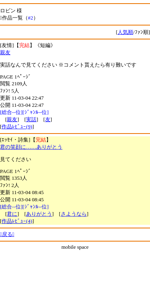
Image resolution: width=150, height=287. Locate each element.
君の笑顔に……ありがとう (31, 147)
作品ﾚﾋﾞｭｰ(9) (17, 127)
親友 (5, 52)
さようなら (74, 214)
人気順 (125, 32)
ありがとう (39, 214)
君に (12, 214)
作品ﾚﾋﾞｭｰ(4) (17, 221)
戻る (7, 234)
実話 (31, 119)
